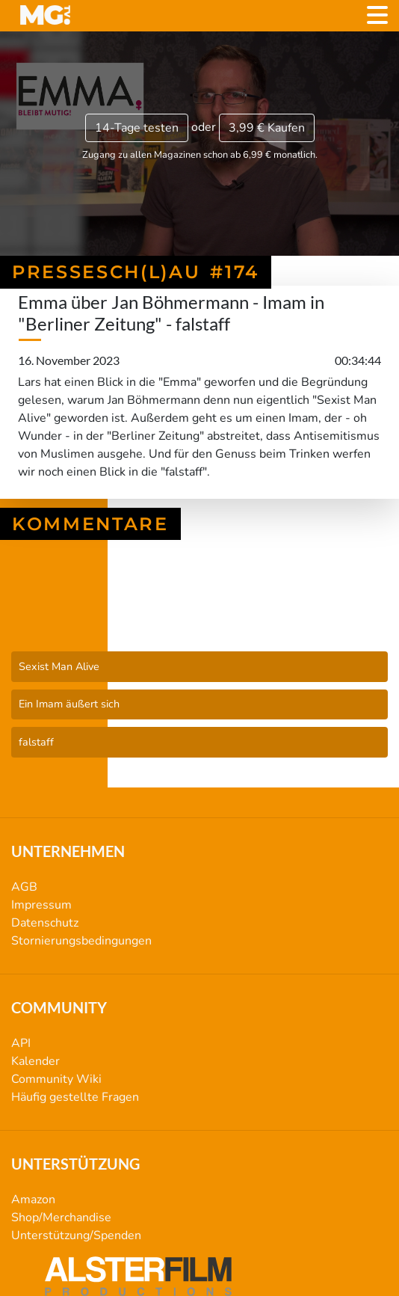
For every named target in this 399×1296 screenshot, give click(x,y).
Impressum (41, 905)
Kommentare (90, 524)
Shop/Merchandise (61, 1217)
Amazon (33, 1199)
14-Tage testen (137, 128)
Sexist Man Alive (59, 666)
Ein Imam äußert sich (69, 703)
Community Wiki (56, 1079)
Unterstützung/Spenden (76, 1235)
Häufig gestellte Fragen (75, 1097)
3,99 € (267, 128)
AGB (24, 887)
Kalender (35, 1061)
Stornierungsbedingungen (81, 941)
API (21, 1043)
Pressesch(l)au (199, 612)
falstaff (36, 741)
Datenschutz (44, 923)
